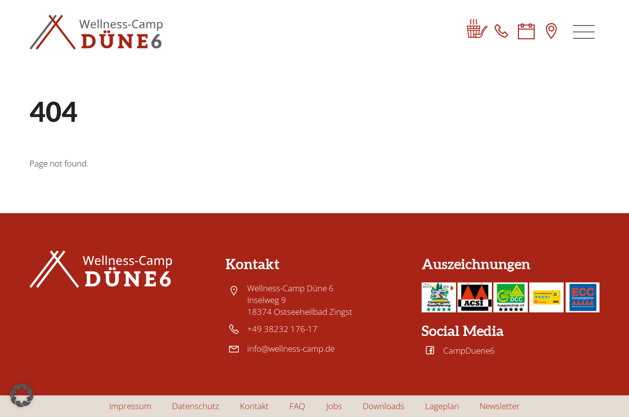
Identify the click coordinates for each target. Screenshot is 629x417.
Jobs (334, 406)
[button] (21, 395)
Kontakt (254, 406)
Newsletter (500, 406)
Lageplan (442, 406)
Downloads (383, 406)
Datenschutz (195, 406)
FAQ (297, 406)
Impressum (130, 406)
